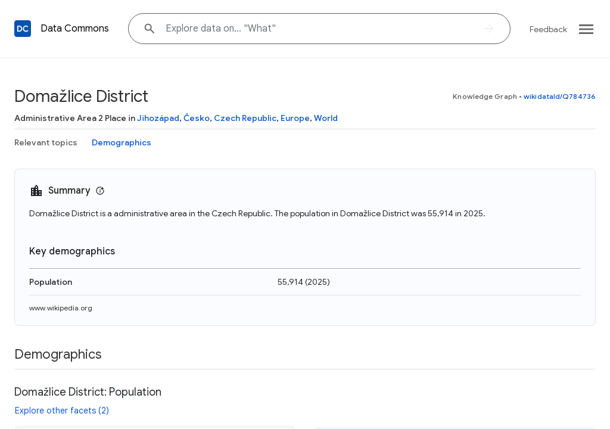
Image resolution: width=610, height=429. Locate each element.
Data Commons (75, 29)
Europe (295, 118)
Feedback (548, 29)
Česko (196, 118)
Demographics (121, 142)
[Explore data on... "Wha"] (319, 28)
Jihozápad (158, 118)
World (326, 118)
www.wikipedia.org (60, 307)
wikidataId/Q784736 (560, 96)
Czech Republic (245, 118)
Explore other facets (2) (62, 410)
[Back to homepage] (22, 28)
